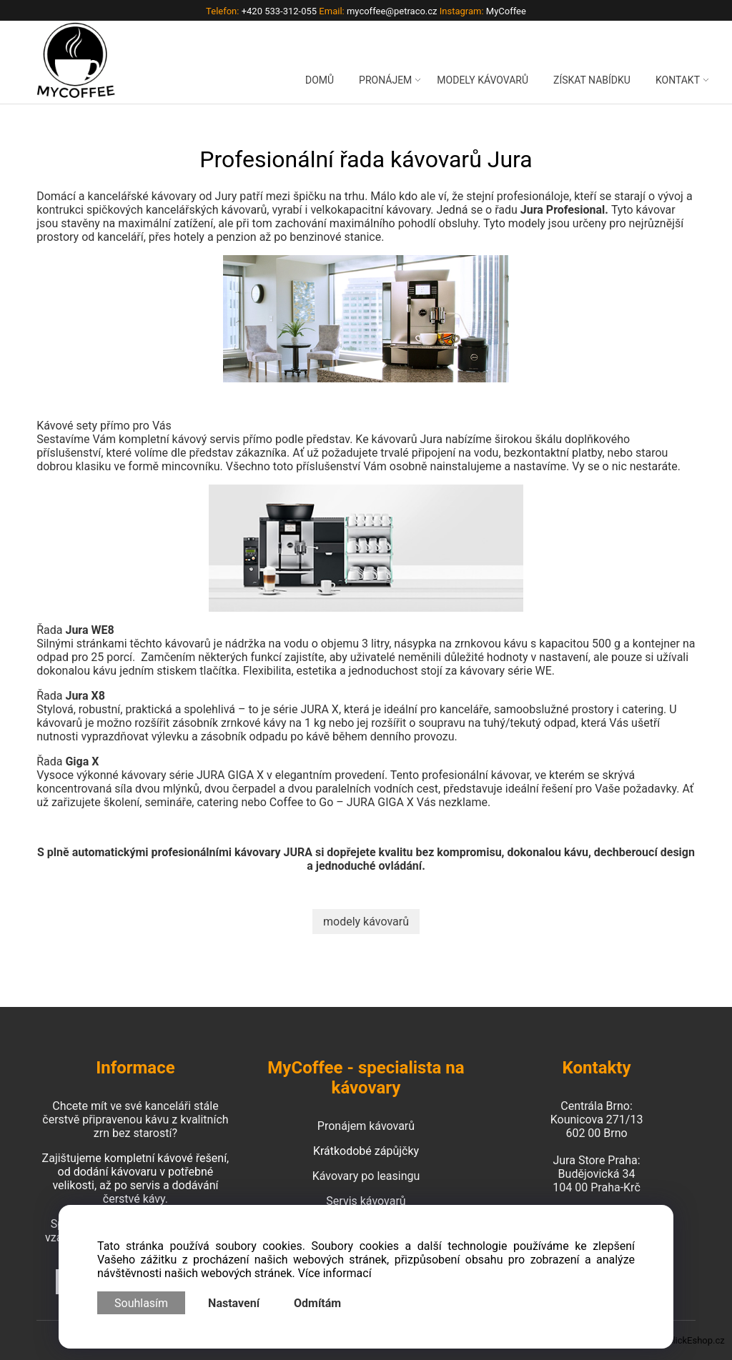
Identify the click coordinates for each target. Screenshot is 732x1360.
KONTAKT (678, 80)
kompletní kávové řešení (165, 1158)
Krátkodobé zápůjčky (366, 1151)
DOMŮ (319, 80)
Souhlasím (141, 1303)
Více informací (335, 1273)
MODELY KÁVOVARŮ (482, 80)
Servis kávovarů (365, 1201)
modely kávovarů (366, 921)
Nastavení (233, 1303)
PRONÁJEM (385, 80)
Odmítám (317, 1303)
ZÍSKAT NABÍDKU (591, 80)
